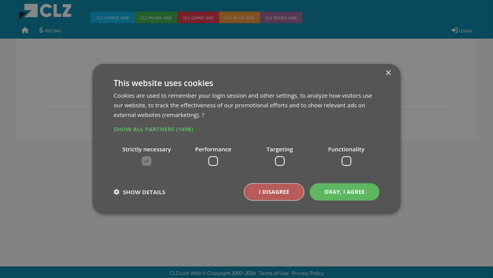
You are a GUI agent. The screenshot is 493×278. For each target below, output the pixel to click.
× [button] (388, 73)
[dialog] (246, 139)
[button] (246, 128)
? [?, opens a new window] (203, 114)
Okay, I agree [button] (344, 191)
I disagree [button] (274, 191)
